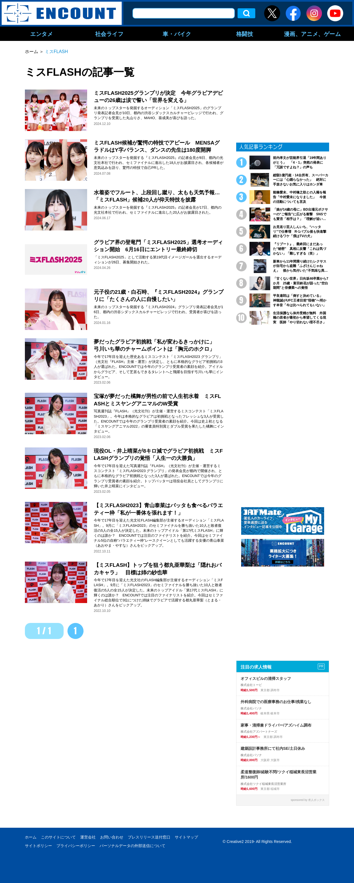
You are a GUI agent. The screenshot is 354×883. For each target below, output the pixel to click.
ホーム (31, 837)
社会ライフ (109, 34)
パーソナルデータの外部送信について (132, 846)
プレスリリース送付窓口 (149, 837)
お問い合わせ (111, 837)
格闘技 (244, 34)
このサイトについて (58, 837)
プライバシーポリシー (75, 846)
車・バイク (177, 34)
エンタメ (41, 34)
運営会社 (88, 837)
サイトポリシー (38, 846)
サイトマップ (186, 837)
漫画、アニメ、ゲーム (312, 34)
